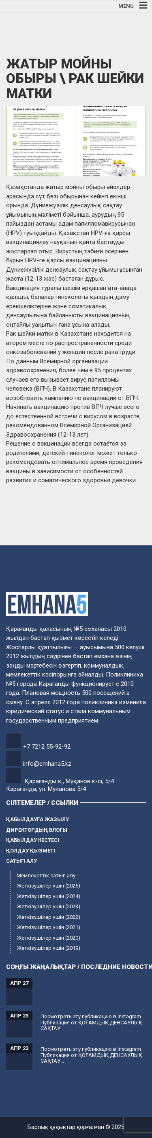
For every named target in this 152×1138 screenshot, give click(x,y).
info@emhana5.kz (47, 763)
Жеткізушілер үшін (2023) (48, 906)
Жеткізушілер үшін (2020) (48, 938)
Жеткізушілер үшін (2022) (48, 917)
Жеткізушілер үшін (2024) (48, 896)
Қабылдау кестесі (32, 840)
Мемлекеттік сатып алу (46, 875)
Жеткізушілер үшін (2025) (48, 886)
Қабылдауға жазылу (37, 819)
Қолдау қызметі (30, 851)
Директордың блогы (36, 830)
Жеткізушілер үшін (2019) (48, 948)
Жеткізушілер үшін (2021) (48, 927)
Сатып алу (21, 861)
